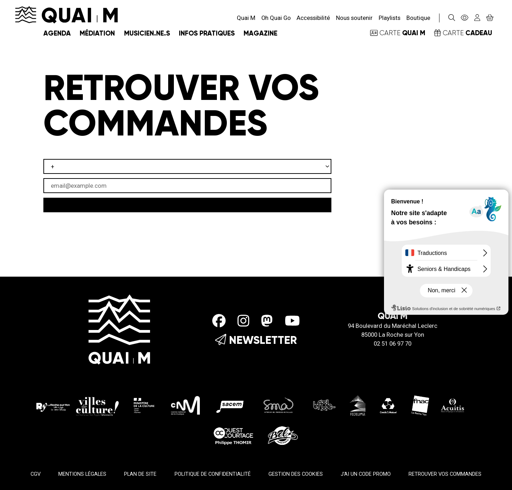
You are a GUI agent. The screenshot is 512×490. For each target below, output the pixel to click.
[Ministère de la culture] (144, 405)
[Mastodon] (267, 321)
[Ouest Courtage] (233, 434)
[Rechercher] (451, 18)
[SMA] (279, 405)
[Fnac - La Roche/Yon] (420, 405)
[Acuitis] (452, 405)
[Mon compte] (477, 18)
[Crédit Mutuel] (388, 405)
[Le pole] (323, 405)
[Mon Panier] (490, 18)
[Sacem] (231, 405)
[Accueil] (66, 14)
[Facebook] (219, 321)
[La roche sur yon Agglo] (77, 405)
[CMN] (185, 405)
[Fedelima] (358, 405)
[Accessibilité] (464, 18)
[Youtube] (292, 321)
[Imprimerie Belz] (282, 434)
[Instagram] (243, 321)
